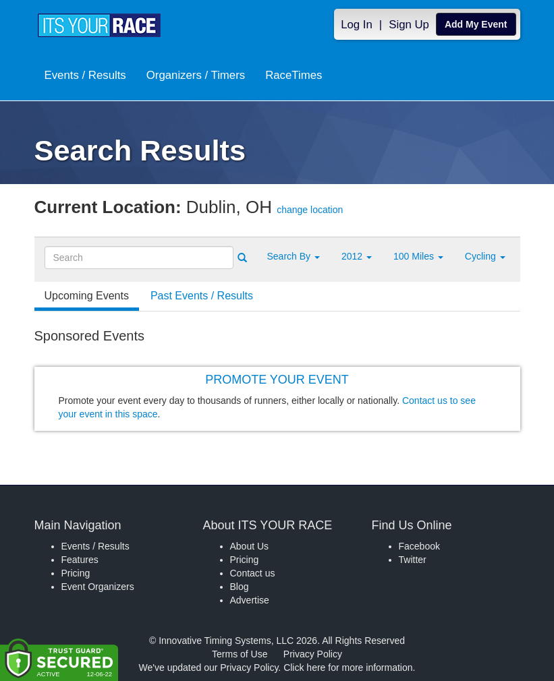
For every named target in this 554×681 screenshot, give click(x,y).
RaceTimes (293, 75)
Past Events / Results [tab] (201, 295)
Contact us (252, 573)
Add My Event (476, 24)
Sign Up (409, 24)
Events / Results (85, 75)
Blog (239, 586)
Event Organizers (97, 586)
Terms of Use (239, 654)
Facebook (419, 546)
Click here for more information (347, 667)
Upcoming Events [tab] (87, 295)
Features (80, 559)
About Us (249, 546)
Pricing (75, 573)
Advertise (249, 600)
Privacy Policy (312, 654)
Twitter (412, 559)
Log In (356, 24)
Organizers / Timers (195, 75)
